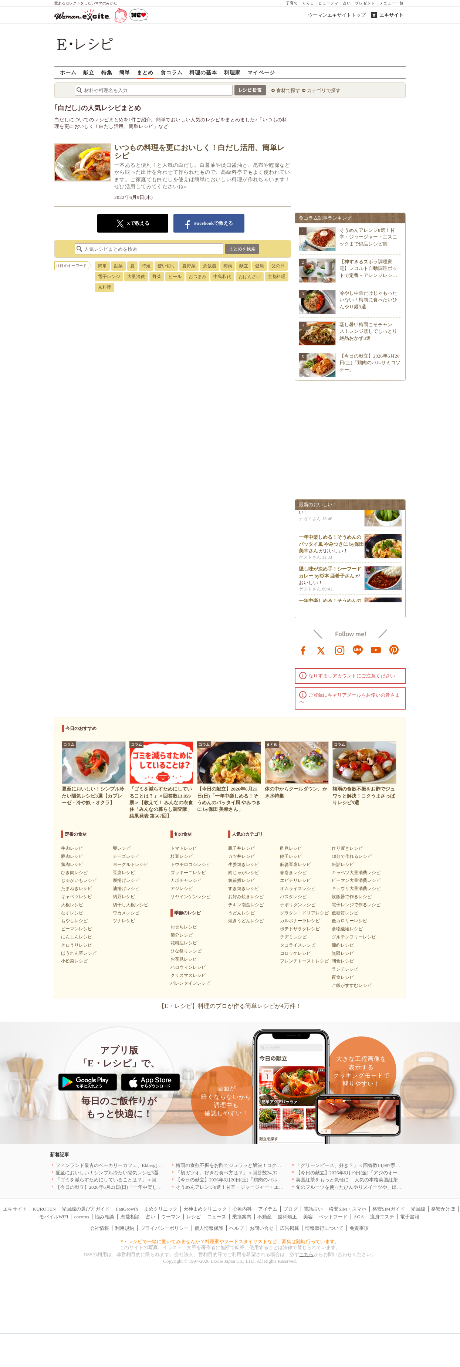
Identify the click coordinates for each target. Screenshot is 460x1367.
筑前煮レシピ (241, 880)
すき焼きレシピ (243, 888)
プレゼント (365, 3)
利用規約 (124, 1228)
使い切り (166, 265)
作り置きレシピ (347, 848)
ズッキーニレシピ (188, 872)
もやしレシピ (74, 920)
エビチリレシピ (295, 880)
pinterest (394, 649)
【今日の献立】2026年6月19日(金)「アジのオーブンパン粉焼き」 (366, 1172)
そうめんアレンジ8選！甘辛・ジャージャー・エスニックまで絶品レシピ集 (368, 236)
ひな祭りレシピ (186, 951)
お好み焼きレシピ (246, 896)
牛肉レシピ (72, 848)
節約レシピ (343, 945)
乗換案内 (241, 1216)
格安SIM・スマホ (347, 1209)
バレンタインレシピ (190, 983)
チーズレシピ (126, 856)
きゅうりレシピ (76, 945)
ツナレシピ (124, 920)
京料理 (104, 287)
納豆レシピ (124, 896)
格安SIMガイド (388, 1209)
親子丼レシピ (241, 848)
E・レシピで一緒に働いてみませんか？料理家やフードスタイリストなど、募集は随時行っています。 (230, 1241)
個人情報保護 (209, 1228)
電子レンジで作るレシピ (356, 904)
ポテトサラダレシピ (300, 928)
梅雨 (227, 265)
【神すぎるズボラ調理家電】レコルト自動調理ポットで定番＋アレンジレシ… (368, 268)
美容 (308, 1216)
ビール (175, 276)
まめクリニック (160, 1209)
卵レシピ (122, 848)
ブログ (290, 1209)
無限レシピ (343, 953)
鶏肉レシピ (72, 864)
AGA (359, 1216)
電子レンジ (109, 276)
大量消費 (136, 276)
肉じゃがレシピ (243, 872)
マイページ (261, 72)
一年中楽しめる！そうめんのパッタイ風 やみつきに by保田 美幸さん (331, 545)
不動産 (264, 1216)
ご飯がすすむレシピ (352, 985)
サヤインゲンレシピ (190, 896)
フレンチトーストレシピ (304, 961)
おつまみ (197, 276)
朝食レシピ (343, 961)
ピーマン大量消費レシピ (356, 880)
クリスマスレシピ (188, 975)
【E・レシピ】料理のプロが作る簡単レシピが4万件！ (230, 1006)
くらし (308, 3)
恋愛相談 (130, 1216)
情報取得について (324, 1228)
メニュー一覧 (391, 3)
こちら (306, 1254)
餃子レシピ (291, 856)
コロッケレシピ (295, 953)
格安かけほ (443, 1209)
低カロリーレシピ (349, 920)
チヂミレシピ (293, 937)
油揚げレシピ (126, 888)
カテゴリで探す (324, 90)
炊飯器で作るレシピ (352, 896)
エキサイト (391, 15)
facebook (303, 649)
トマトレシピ (183, 848)
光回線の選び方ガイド (86, 1209)
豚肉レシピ (72, 856)
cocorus (81, 1216)
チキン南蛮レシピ (246, 904)
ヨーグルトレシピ (130, 864)
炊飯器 (209, 265)
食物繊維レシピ (347, 928)
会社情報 (99, 1228)
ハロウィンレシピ (188, 967)
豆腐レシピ (124, 872)
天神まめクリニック (205, 1209)
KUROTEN (44, 1209)
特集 (106, 72)
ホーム (68, 72)
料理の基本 (203, 72)
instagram (339, 649)
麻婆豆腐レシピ (295, 864)
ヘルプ (236, 1228)
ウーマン (170, 1216)
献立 (88, 72)
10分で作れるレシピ (352, 856)
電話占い (313, 1209)
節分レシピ (181, 935)
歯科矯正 (287, 1216)
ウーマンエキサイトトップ (337, 15)
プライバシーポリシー (165, 1228)
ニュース (216, 1216)
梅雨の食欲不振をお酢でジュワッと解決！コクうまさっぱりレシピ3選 (251, 1165)
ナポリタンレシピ (297, 904)
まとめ (145, 72)
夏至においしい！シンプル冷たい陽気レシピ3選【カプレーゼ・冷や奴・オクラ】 (143, 1172)
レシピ (193, 1216)
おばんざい (250, 276)
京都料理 (276, 276)
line (357, 649)
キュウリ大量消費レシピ (356, 888)
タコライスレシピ (297, 945)
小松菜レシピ (74, 961)
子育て (292, 3)
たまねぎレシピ (76, 888)
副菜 (118, 265)
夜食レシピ (343, 977)
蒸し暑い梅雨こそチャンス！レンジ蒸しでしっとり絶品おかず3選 (368, 331)
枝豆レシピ (181, 856)
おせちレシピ (183, 927)
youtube (376, 649)
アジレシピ (181, 888)
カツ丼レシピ (241, 856)
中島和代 (222, 276)
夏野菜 (189, 265)
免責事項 (359, 1228)
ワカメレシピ (126, 913)
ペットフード (333, 1216)
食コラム (171, 72)
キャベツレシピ (76, 896)
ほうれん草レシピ (79, 953)
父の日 (278, 265)
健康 (259, 265)
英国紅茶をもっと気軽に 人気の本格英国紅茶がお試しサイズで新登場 (373, 1179)
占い (347, 3)
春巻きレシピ (293, 872)
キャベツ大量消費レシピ (356, 872)
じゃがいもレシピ (79, 880)
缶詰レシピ (343, 864)
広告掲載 (289, 1228)
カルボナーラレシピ (300, 920)
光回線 (418, 1209)
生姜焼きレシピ (243, 864)
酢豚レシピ (291, 848)
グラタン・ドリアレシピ (304, 913)
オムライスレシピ (297, 888)
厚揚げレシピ (126, 880)
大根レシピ (72, 904)
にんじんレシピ (76, 937)
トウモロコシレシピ (190, 864)
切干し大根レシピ (130, 904)
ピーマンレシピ (76, 928)
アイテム (267, 1209)
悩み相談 (104, 1216)
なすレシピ (72, 913)
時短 (146, 265)
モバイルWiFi (53, 1216)
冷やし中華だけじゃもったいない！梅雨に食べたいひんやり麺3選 (368, 299)
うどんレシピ (241, 913)
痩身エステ (382, 1216)
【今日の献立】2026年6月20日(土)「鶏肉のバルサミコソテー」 (369, 362)
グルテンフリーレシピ (354, 937)
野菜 (156, 276)
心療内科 (242, 1209)
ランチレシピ (345, 969)
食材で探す (288, 90)
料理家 (232, 72)
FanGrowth (127, 1209)
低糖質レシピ (345, 913)
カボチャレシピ (186, 880)
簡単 (124, 72)
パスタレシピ (293, 896)
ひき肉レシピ (74, 872)
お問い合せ (262, 1228)
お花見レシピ (183, 959)
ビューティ (328, 3)
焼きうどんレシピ (246, 920)
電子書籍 (409, 1216)
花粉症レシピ (183, 942)
